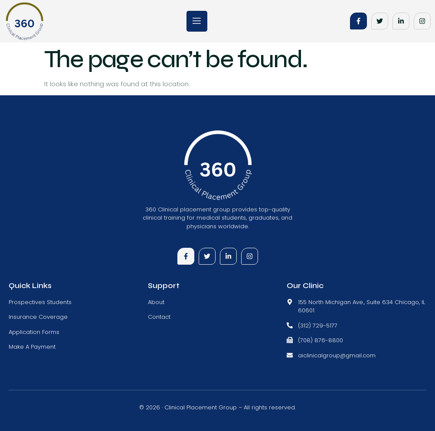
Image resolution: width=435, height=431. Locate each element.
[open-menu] (196, 21)
